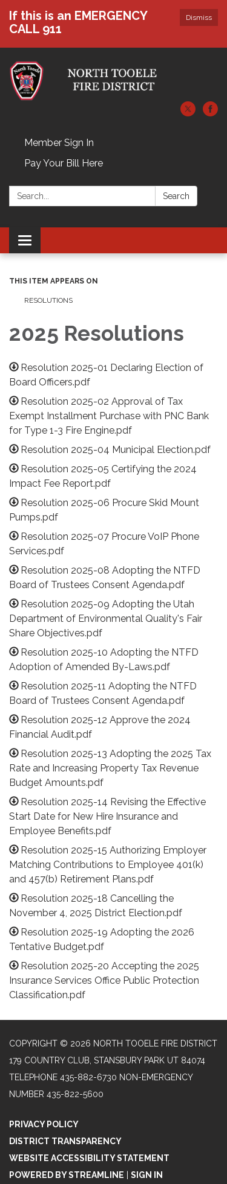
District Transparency (65, 1141)
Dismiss (199, 17)
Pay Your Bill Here (63, 163)
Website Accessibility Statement (89, 1158)
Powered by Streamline (66, 1175)
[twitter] (188, 113)
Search (176, 196)
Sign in (147, 1175)
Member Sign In (59, 142)
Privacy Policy (44, 1124)
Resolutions (48, 300)
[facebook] (210, 113)
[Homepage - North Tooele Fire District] (113, 80)
